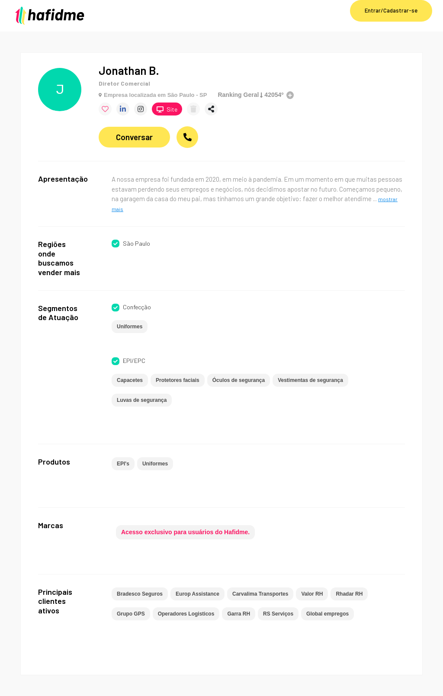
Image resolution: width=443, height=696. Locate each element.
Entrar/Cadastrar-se (391, 10)
